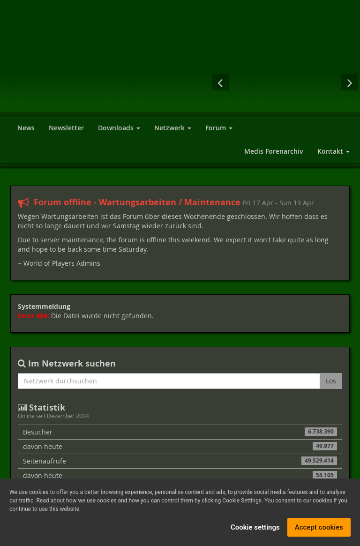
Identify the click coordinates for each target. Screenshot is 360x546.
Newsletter (66, 127)
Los (331, 380)
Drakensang (285, 82)
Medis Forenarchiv (273, 151)
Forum (218, 127)
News (26, 127)
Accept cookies (319, 529)
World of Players (118, 66)
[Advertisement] (288, 23)
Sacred (322, 82)
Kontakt (333, 151)
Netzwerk (172, 127)
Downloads (119, 127)
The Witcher (247, 82)
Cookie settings (255, 529)
